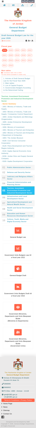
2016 (5, 60)
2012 (30, 60)
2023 (23, 50)
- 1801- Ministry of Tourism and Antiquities (17, 130)
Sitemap (6, 410)
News (5, 407)
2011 (5, 65)
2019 (17, 55)
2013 (23, 60)
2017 (30, 55)
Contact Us (7, 414)
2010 (11, 65)
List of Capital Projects (14, 85)
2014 (17, 60)
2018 (23, 55)
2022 (30, 50)
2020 (11, 55)
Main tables (9, 83)
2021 (5, 55)
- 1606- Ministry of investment (12, 127)
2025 (11, 50)
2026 (5, 50)
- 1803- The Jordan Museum (12, 138)
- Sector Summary (8, 104)
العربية (31, 1)
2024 (17, 50)
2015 (11, 60)
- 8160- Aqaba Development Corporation (17, 161)
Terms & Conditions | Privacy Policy (18, 400)
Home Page (7, 403)
